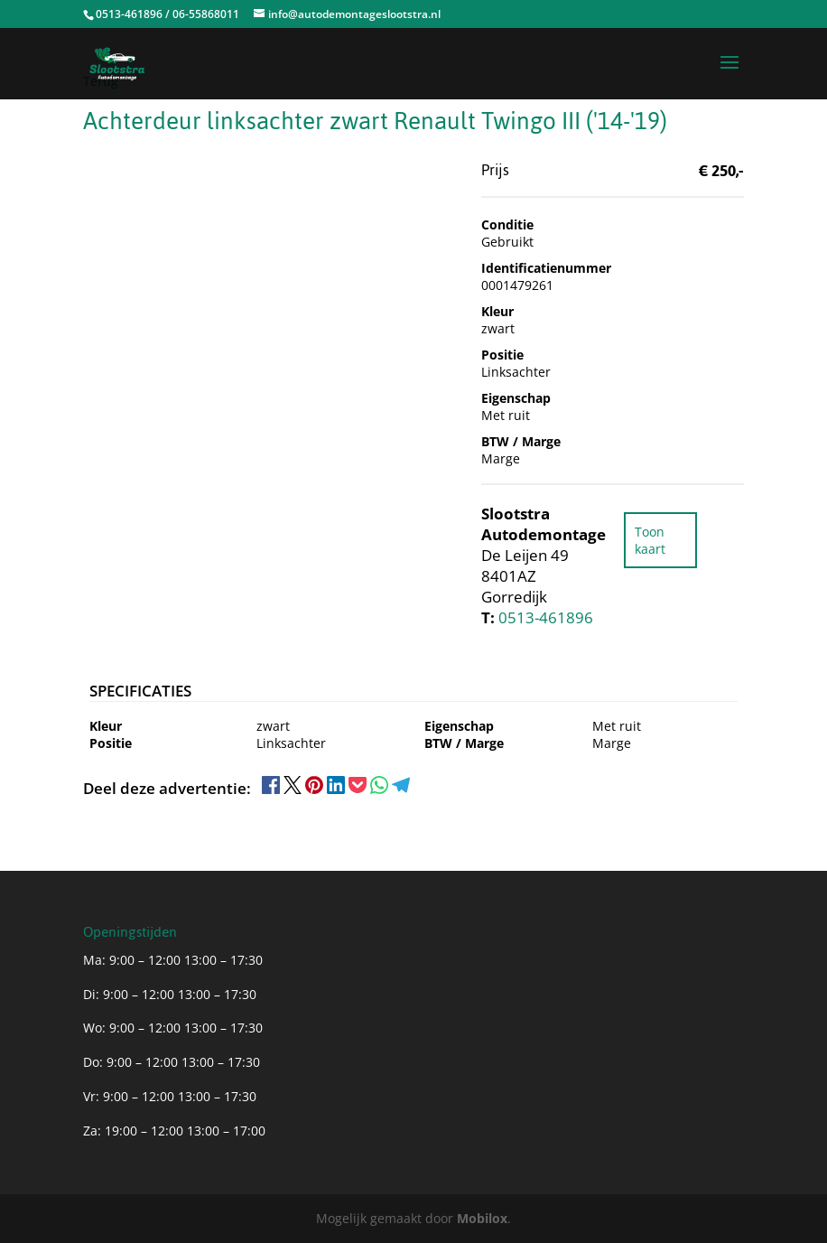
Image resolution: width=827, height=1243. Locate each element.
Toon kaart (650, 540)
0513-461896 (545, 617)
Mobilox (482, 1218)
